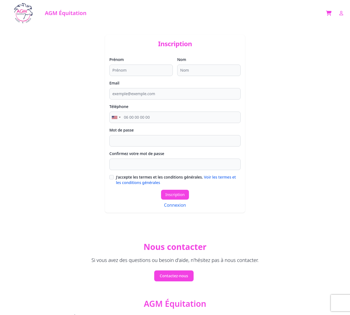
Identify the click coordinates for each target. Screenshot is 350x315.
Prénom (116, 59)
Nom (181, 59)
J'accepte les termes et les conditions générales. (176, 179)
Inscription (175, 194)
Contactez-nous (174, 275)
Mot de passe (121, 130)
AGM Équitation (175, 304)
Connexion (175, 205)
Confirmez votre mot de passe (136, 153)
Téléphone (119, 106)
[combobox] (116, 117)
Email (114, 83)
